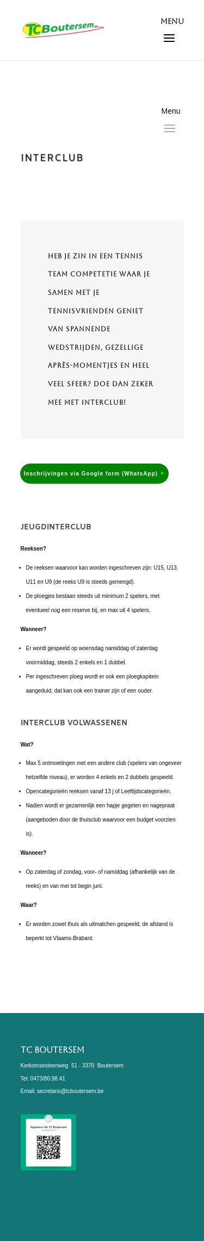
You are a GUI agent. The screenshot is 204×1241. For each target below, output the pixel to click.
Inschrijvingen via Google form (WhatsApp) (91, 474)
